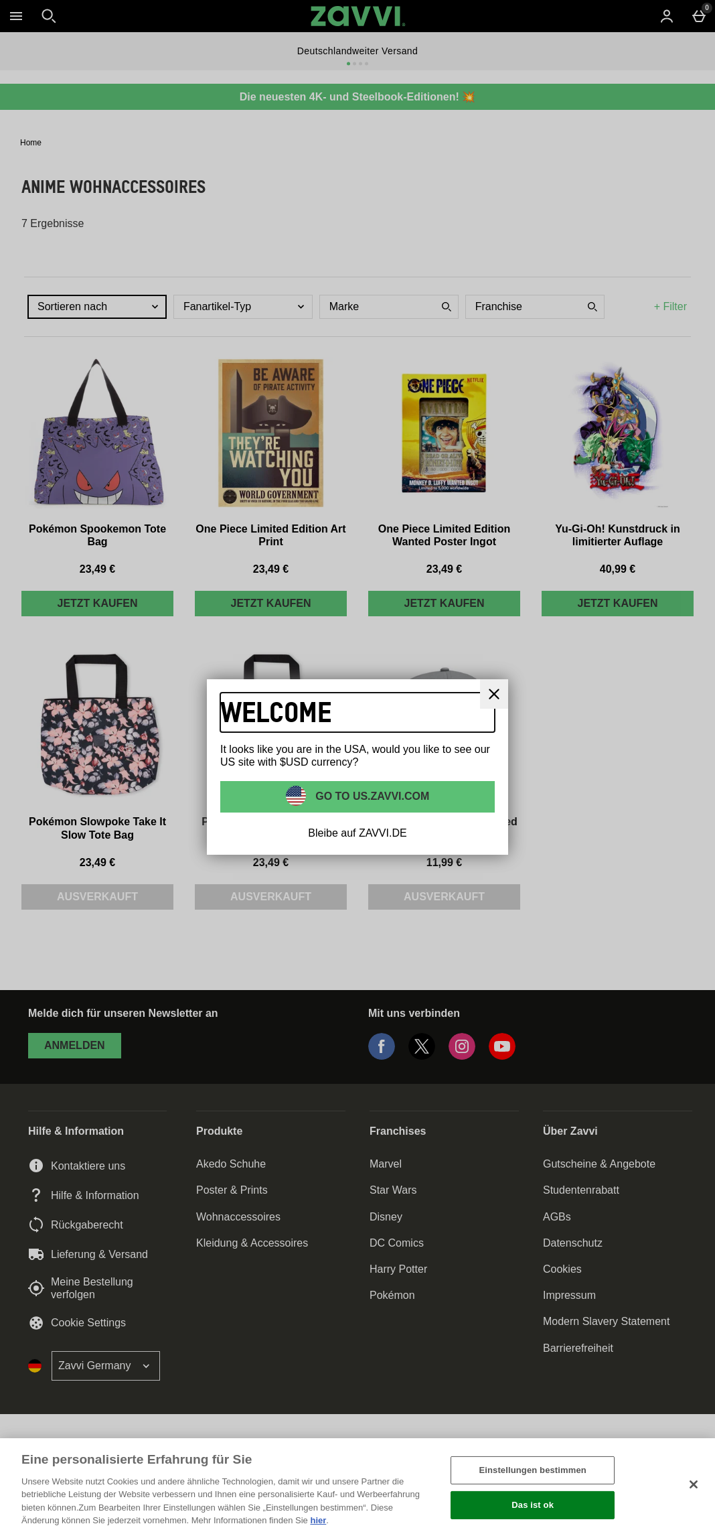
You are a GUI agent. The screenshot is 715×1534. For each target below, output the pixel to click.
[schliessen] (494, 694)
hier (318, 1520)
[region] (357, 1486)
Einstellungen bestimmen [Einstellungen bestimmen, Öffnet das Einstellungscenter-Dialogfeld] (532, 1470)
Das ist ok (532, 1505)
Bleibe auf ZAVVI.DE (357, 833)
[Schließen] (693, 1484)
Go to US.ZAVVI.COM (371, 796)
